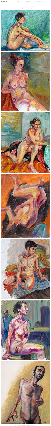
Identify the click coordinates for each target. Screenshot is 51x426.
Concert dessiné (34, 1)
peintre (18, 425)
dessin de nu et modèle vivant (24, 425)
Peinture (23, 1)
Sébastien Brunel (4, 1)
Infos (41, 1)
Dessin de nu (19, 1)
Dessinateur (16, 425)
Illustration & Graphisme (27, 1)
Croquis (31, 1)
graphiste (20, 425)
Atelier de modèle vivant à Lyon (33, 425)
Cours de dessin (39, 1)
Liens (45, 1)
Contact (44, 1)
